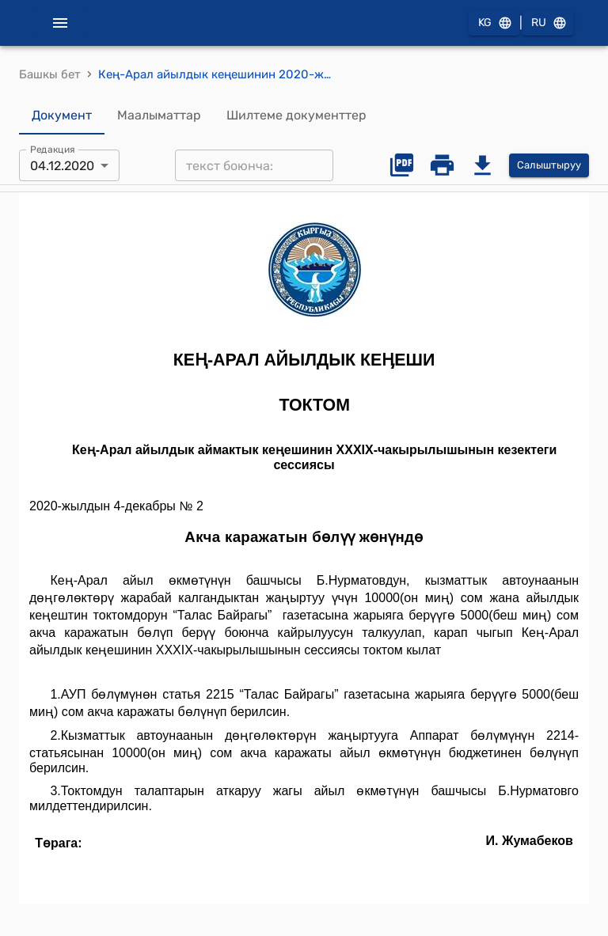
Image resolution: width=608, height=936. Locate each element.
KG (494, 23)
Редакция (52, 149)
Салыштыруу (549, 165)
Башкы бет (50, 74)
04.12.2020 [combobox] (62, 165)
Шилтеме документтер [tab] (296, 116)
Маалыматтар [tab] (159, 116)
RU (547, 23)
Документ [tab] (61, 116)
